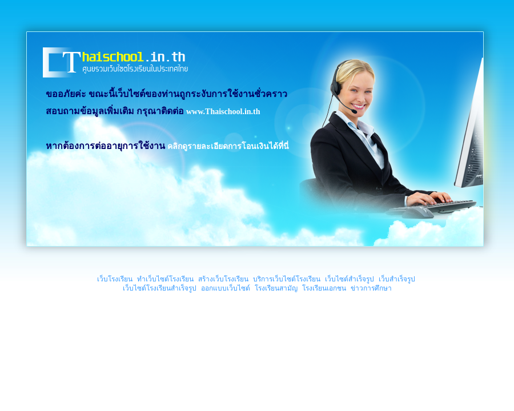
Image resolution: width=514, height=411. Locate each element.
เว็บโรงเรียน (114, 279)
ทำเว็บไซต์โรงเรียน (165, 279)
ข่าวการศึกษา (371, 288)
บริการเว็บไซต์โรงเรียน (286, 279)
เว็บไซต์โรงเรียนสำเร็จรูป (159, 288)
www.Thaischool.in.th (223, 111)
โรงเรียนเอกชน (324, 288)
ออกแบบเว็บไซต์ (225, 288)
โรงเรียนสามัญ (276, 288)
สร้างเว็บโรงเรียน (223, 279)
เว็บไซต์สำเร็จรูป (349, 279)
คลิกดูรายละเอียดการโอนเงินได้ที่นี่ (228, 146)
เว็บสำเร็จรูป (397, 279)
